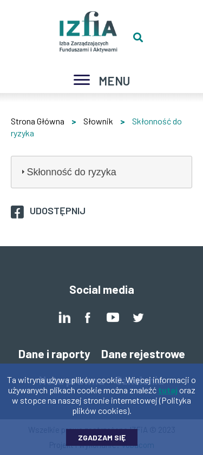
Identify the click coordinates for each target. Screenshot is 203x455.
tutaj (168, 395)
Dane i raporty (54, 353)
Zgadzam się (102, 442)
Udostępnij (58, 210)
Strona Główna (37, 121)
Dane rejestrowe (143, 353)
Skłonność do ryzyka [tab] (67, 172)
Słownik (98, 121)
